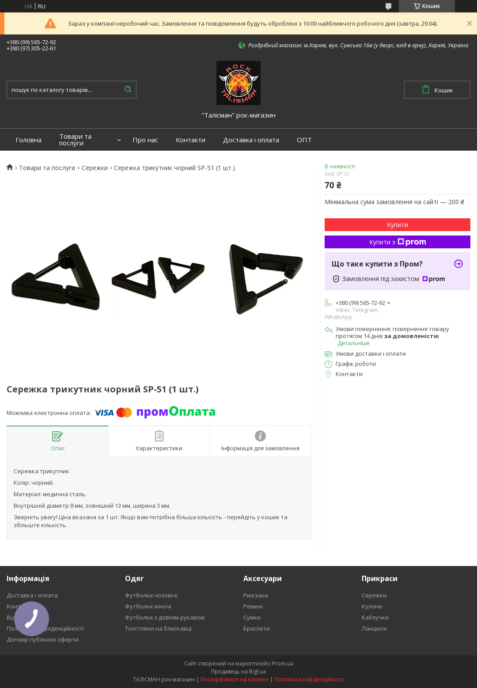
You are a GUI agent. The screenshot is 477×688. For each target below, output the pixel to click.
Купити (397, 224)
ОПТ (304, 140)
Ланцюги (374, 628)
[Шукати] (127, 90)
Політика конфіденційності (309, 679)
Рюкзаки (255, 595)
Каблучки (375, 617)
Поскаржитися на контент (235, 679)
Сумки (252, 617)
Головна (28, 140)
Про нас (145, 140)
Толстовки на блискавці (158, 628)
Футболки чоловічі (151, 595)
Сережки (95, 168)
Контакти (190, 140)
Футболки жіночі (148, 606)
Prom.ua (282, 663)
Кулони (372, 606)
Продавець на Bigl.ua (238, 671)
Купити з (397, 242)
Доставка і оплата (251, 140)
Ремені (253, 606)
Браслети (256, 628)
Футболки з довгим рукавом (164, 617)
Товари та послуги (75, 139)
